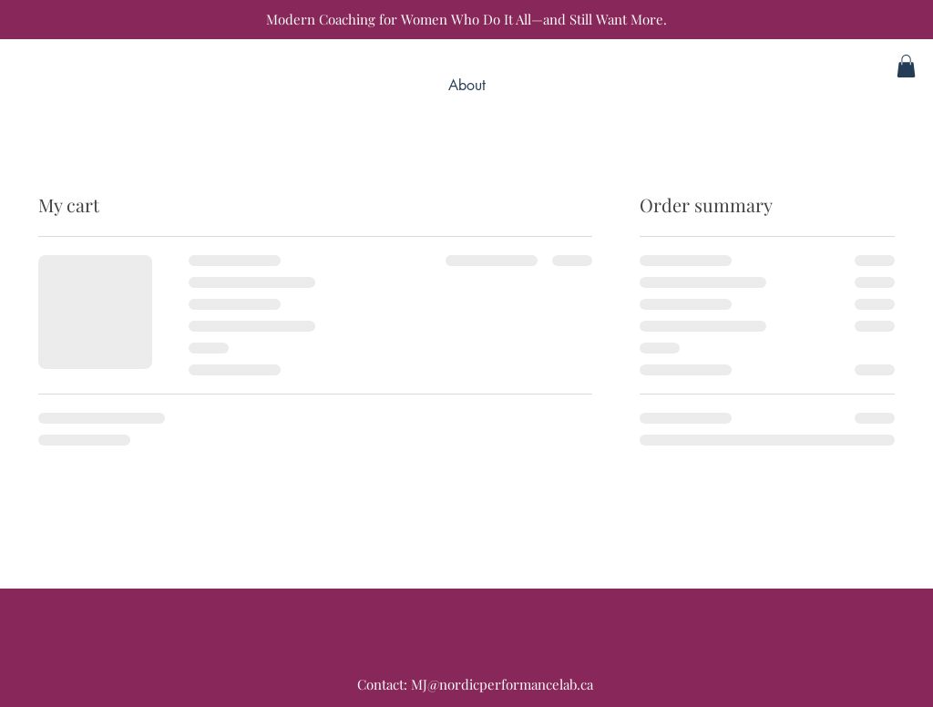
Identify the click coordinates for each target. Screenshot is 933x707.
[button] (906, 66)
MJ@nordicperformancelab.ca (502, 684)
